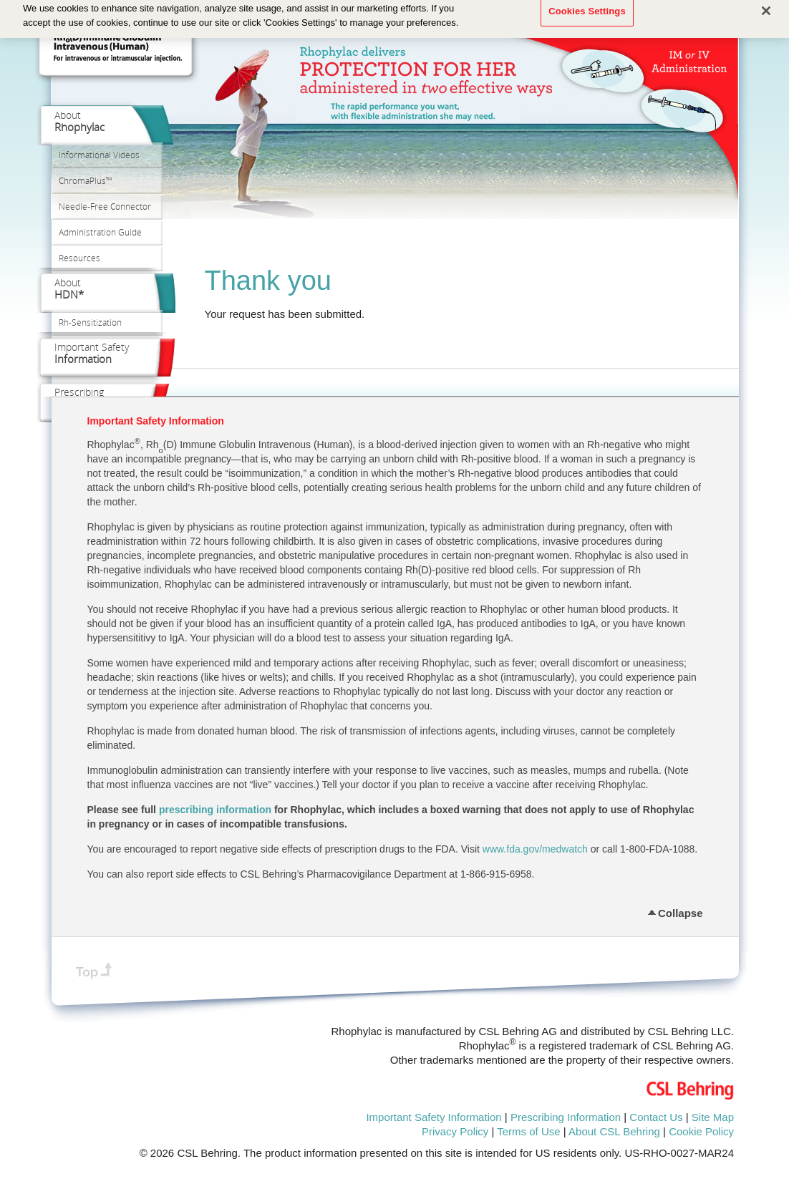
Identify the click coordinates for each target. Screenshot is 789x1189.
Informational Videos (99, 155)
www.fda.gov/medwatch (535, 849)
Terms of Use (528, 1131)
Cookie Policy (701, 1131)
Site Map (713, 1117)
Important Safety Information (433, 1117)
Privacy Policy (455, 1131)
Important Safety (91, 353)
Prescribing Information (565, 1117)
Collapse (680, 911)
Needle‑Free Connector (105, 206)
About (79, 121)
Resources (79, 258)
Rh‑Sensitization (90, 322)
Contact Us (655, 1117)
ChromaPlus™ (85, 181)
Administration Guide (100, 232)
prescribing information (215, 809)
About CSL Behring (614, 1131)
